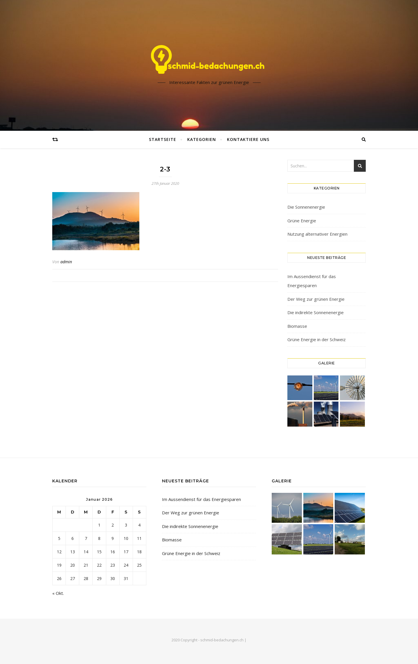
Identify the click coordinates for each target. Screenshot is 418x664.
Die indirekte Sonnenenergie (315, 312)
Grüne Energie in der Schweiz (316, 339)
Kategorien (201, 139)
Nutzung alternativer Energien (317, 234)
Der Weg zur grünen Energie (316, 299)
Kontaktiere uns (248, 139)
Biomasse (297, 326)
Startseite (162, 139)
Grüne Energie (301, 220)
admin (66, 261)
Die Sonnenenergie (306, 207)
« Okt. (58, 593)
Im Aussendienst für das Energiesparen (201, 499)
